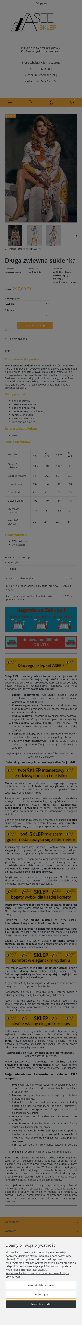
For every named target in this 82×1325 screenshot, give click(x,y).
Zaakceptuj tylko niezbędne (41, 1285)
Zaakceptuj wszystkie (41, 1304)
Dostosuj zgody (41, 1294)
